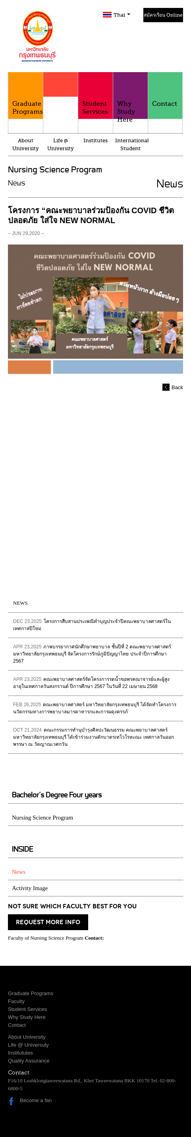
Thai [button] (122, 15)
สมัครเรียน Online (163, 15)
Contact (165, 89)
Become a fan (36, 1100)
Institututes (20, 1053)
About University (25, 144)
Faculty (60, 100)
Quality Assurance (29, 1061)
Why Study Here (130, 97)
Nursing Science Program (42, 817)
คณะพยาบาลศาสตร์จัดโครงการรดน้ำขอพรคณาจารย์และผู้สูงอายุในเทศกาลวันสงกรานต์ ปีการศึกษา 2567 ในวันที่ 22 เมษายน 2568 (91, 682)
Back (177, 387)
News (18, 872)
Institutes (95, 140)
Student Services (95, 93)
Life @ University (60, 144)
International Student (131, 144)
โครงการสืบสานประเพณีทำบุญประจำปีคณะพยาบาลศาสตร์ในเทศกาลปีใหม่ (92, 625)
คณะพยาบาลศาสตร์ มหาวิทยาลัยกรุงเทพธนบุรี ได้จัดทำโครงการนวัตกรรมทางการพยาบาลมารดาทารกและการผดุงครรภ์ (94, 708)
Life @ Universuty (28, 1045)
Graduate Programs (25, 93)
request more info (48, 922)
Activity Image (30, 888)
